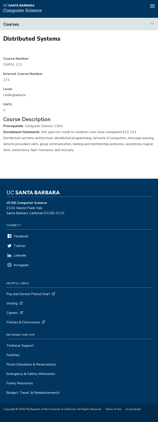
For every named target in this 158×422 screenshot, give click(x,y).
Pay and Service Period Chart (28, 294)
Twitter (20, 246)
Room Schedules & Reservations (31, 364)
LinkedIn (20, 255)
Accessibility (133, 409)
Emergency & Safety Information (30, 373)
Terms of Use (114, 409)
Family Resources (19, 383)
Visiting (12, 303)
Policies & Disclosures (23, 322)
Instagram (21, 265)
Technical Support (20, 345)
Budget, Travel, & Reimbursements (33, 392)
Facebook (21, 236)
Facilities (13, 355)
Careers (12, 313)
